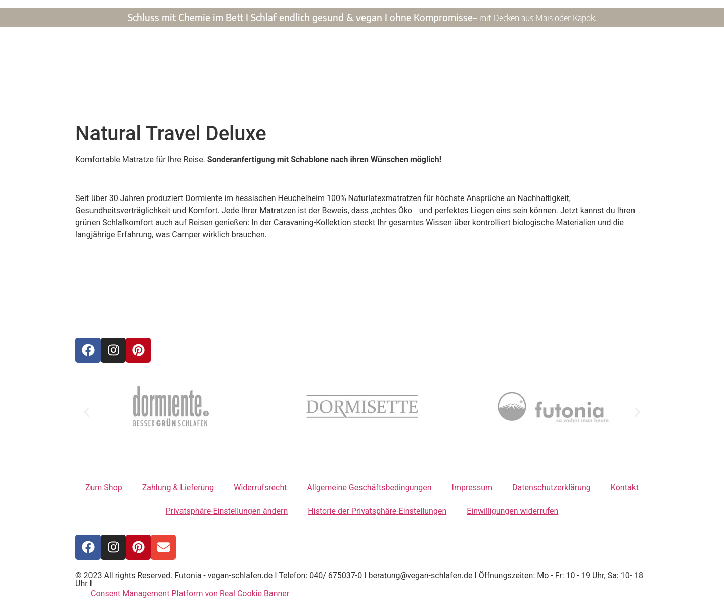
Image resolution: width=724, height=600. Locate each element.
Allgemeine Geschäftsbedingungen (369, 487)
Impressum (472, 487)
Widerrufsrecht (260, 487)
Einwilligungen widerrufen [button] (512, 511)
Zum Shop (103, 487)
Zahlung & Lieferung (178, 487)
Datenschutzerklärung (551, 487)
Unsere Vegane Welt (355, 101)
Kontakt (514, 101)
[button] (86, 412)
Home (207, 101)
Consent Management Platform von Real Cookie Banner (189, 593)
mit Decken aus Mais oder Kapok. (538, 17)
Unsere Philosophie (448, 101)
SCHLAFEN (400, 70)
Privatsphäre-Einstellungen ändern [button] (227, 511)
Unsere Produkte (266, 101)
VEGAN (315, 70)
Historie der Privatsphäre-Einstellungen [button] (377, 511)
